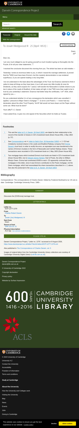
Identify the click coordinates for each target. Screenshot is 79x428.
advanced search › (9, 28)
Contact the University (10, 364)
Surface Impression (18, 280)
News (4, 402)
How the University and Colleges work (16, 391)
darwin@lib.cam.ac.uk (10, 264)
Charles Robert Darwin (13, 213)
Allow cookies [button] (67, 423)
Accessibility (6, 367)
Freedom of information (10, 371)
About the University (10, 386)
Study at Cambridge (10, 380)
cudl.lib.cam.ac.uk (38, 254)
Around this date (30, 35)
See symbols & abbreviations (21, 231)
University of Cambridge (12, 268)
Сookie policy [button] (28, 425)
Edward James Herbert (36, 158)
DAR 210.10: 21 (11, 226)
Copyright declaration (10, 272)
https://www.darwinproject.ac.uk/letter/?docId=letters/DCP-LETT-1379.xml (31, 244)
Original (17, 35)
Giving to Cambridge (9, 414)
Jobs (4, 410)
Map (3, 398)
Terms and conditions (10, 374)
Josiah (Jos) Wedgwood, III (15, 217)
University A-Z (7, 361)
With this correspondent (11, 39)
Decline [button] (54, 423)
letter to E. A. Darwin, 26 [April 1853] (31, 132)
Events (4, 406)
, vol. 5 (34, 248)
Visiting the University (10, 395)
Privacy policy (7, 276)
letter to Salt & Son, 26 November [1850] (44, 141)
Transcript (6, 35)
